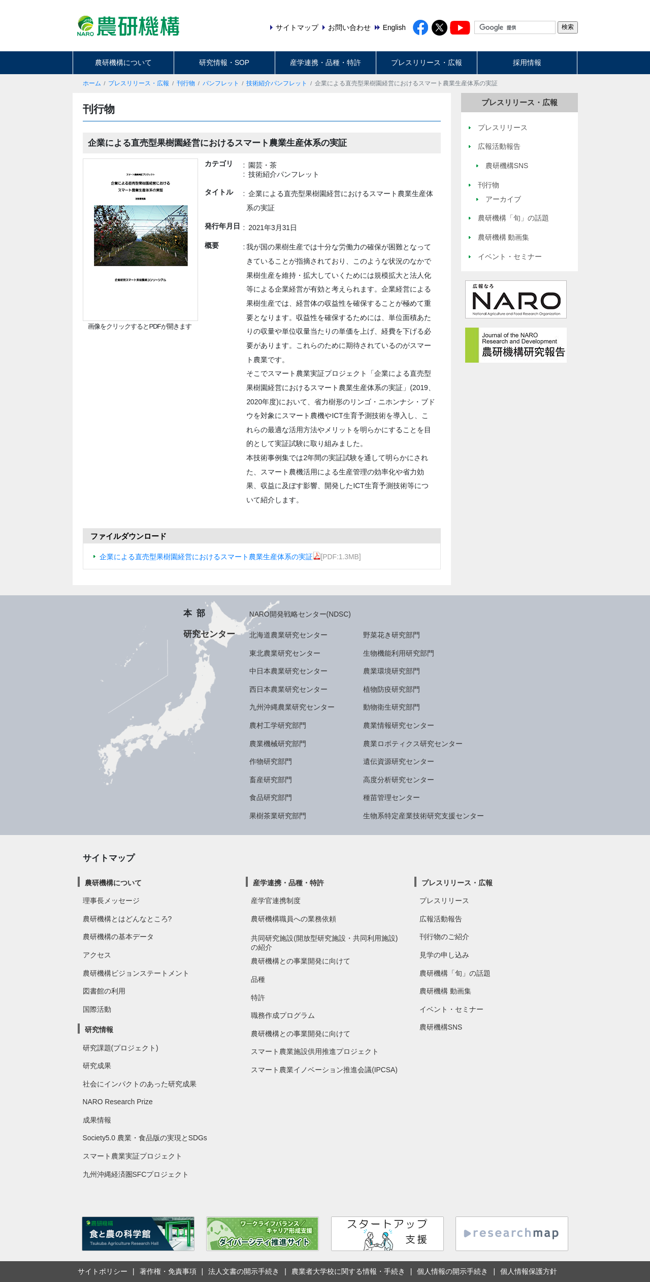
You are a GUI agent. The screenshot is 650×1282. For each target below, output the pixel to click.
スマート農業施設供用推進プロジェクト (315, 1051)
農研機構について (123, 62)
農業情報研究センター (398, 725)
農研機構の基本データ (118, 937)
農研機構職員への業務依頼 (293, 919)
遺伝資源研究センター (398, 761)
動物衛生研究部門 (391, 707)
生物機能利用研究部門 (398, 653)
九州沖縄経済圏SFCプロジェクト (136, 1174)
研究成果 (97, 1066)
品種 (258, 979)
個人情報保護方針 (528, 1271)
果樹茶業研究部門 (277, 816)
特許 (258, 997)
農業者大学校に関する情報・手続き (348, 1271)
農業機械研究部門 (277, 744)
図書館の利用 (104, 991)
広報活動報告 (440, 919)
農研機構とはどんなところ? (127, 919)
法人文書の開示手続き (243, 1271)
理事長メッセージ (111, 900)
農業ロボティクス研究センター (413, 744)
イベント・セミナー (451, 1009)
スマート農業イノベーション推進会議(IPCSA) (324, 1070)
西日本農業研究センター (288, 689)
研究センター (209, 634)
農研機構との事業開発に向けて (300, 961)
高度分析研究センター (398, 780)
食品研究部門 (270, 797)
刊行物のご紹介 (444, 937)
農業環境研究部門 (391, 671)
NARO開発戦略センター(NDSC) (300, 614)
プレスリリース (444, 900)
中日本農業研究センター (288, 671)
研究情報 (99, 1029)
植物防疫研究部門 (391, 689)
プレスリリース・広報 (426, 62)
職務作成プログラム (283, 1015)
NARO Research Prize (118, 1102)
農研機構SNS (440, 1027)
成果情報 (97, 1120)
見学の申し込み (444, 955)
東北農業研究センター (284, 653)
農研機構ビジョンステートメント (136, 973)
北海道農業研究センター (288, 635)
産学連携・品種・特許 (325, 62)
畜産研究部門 (270, 780)
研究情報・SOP (224, 62)
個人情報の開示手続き (452, 1271)
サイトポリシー (102, 1271)
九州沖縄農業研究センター (292, 707)
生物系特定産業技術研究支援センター (423, 816)
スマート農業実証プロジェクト (132, 1156)
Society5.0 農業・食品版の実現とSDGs (145, 1138)
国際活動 (97, 1009)
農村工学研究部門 (277, 725)
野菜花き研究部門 (391, 635)
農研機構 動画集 (445, 991)
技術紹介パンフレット (276, 83)
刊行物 (186, 83)
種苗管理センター (391, 797)
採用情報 (527, 62)
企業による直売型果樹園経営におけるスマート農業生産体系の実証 (210, 557)
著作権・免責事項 (168, 1271)
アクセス (97, 955)
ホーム (92, 83)
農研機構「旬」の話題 (455, 973)
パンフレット (221, 83)
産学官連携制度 (276, 900)
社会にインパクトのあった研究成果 (140, 1084)
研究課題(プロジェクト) (120, 1048)
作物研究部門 (270, 761)
